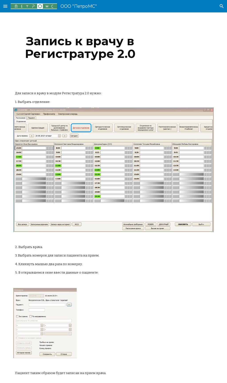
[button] (5, 6)
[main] (80, 47)
